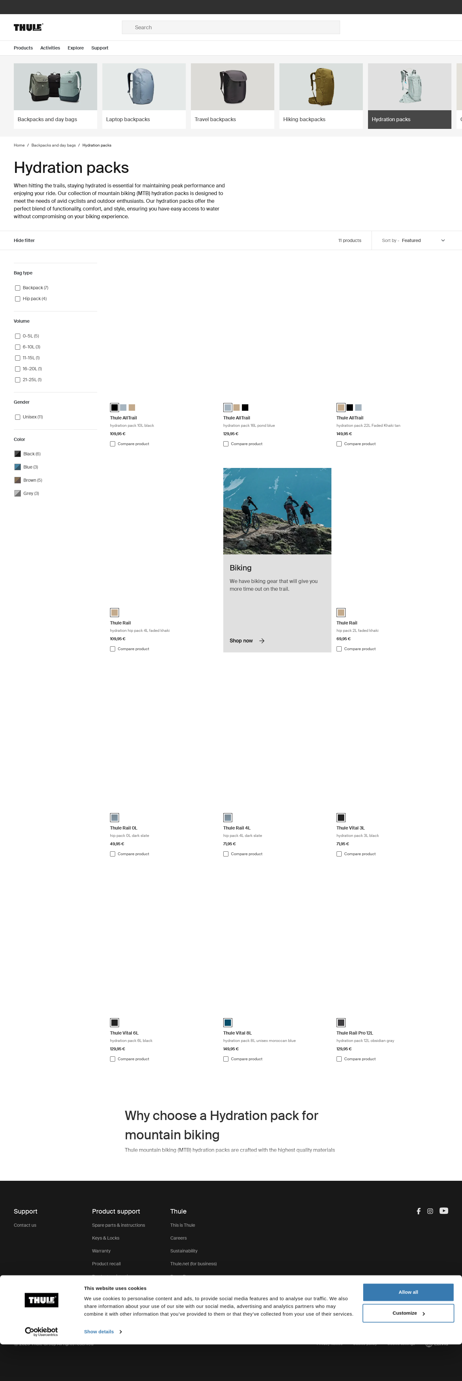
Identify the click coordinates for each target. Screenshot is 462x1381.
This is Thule (182, 1225)
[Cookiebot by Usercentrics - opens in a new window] (41, 1368)
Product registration (112, 1276)
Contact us (25, 1225)
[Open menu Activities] (54, 48)
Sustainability (184, 1251)
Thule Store (182, 1302)
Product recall (106, 1264)
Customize (409, 1349)
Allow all (408, 1329)
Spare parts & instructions (118, 1225)
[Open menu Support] (103, 48)
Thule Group (182, 1289)
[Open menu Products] (27, 48)
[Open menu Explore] (79, 48)
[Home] (68, 27)
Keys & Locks (105, 1238)
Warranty (101, 1251)
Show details (99, 1368)
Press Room (182, 1276)
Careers (178, 1238)
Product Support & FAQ (116, 1289)
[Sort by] (423, 240)
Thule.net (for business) (193, 1264)
